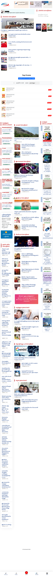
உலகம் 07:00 (4, 372)
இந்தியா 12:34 (5, 255)
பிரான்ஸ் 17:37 (5, 499)
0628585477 (6, 164)
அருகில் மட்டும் (20, 89)
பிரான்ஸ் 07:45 (5, 357)
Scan (47, 574)
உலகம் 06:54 (4, 382)
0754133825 (47, 317)
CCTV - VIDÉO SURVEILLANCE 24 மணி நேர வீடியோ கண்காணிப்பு (47, 306)
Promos (16, 574)
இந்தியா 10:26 (4, 297)
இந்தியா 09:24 (5, 338)
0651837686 (6, 154)
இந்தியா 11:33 (4, 276)
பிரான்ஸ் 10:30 (5, 286)
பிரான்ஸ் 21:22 (5, 413)
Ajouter (26, 574)
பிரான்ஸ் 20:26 (5, 444)
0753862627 (6, 133)
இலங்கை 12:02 (5, 266)
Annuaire (36, 574)
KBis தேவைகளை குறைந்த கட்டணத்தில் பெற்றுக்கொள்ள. (47, 261)
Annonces (6, 574)
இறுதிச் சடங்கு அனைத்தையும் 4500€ (47, 283)
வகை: (27, 89)
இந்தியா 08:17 (5, 348)
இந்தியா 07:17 (4, 364)
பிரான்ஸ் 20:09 (5, 456)
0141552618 (6, 188)
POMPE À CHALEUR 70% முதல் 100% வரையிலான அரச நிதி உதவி (47, 192)
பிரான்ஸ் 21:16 (5, 421)
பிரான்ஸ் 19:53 (5, 467)
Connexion (45, 2)
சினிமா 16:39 (4, 520)
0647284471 (47, 271)
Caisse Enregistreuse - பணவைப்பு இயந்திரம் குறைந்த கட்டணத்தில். (47, 167)
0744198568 (6, 175)
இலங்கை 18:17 (5, 488)
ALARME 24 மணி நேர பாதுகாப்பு (47, 213)
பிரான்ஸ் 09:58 (5, 317)
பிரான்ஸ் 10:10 (5, 307)
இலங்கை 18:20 (5, 478)
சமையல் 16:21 (5, 526)
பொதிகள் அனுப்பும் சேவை (47, 329)
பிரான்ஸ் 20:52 (5, 433)
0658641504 (6, 209)
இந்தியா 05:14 (4, 402)
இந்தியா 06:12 (4, 392)
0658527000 (6, 144)
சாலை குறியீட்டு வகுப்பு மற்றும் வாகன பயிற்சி (47, 144)
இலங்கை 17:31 (5, 511)
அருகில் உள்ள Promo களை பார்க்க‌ (26, 84)
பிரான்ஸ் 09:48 (5, 326)
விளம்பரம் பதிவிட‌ (7, 234)
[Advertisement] (25, 538)
